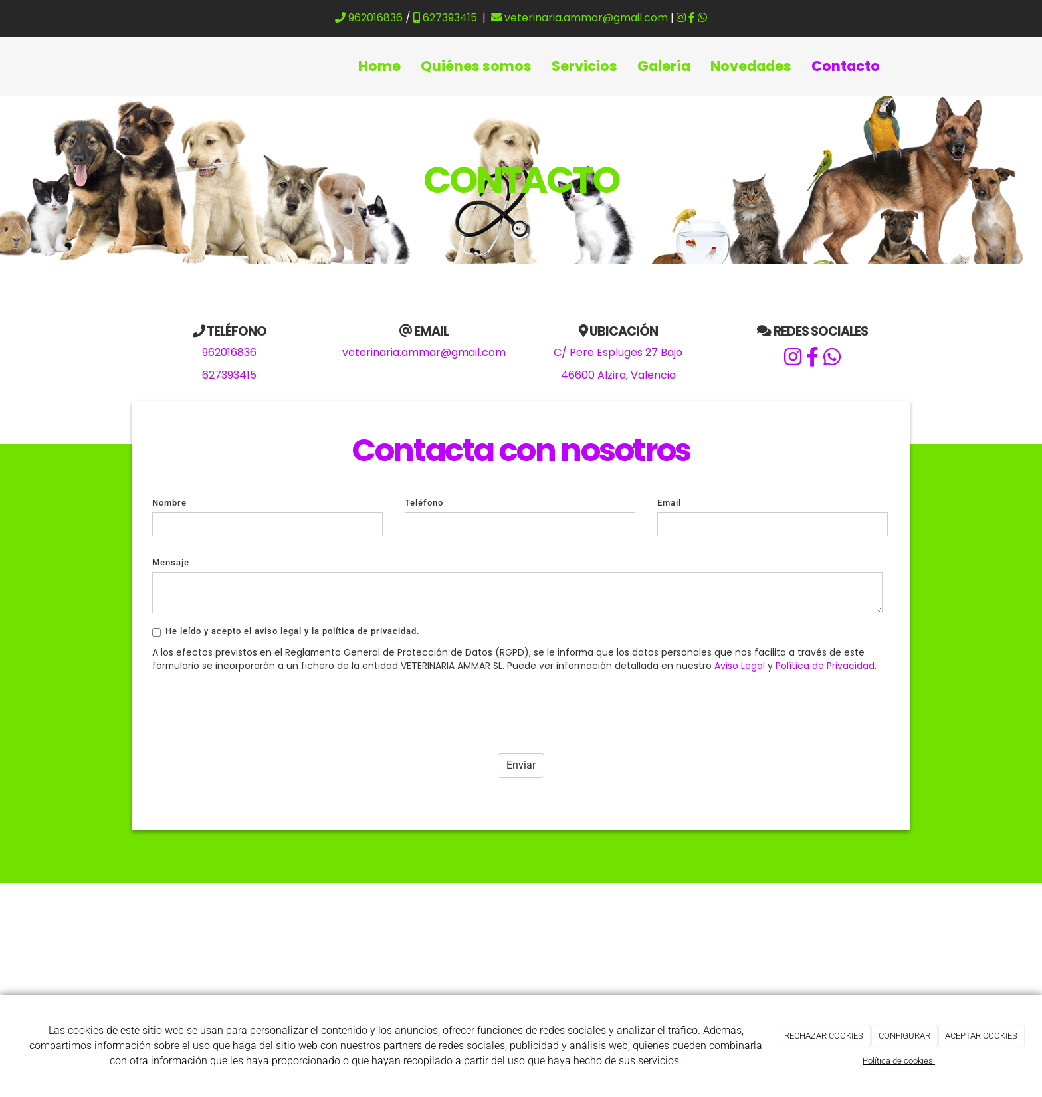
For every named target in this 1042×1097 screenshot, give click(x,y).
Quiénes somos (476, 66)
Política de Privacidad (825, 665)
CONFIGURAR (904, 1036)
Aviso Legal (739, 665)
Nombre (169, 503)
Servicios (584, 66)
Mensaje (170, 562)
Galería (663, 66)
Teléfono (424, 503)
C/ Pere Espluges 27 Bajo (618, 352)
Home (379, 66)
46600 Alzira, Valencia (618, 375)
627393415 (445, 17)
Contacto (845, 66)
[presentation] (253, 709)
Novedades (750, 66)
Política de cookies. (899, 1061)
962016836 (369, 17)
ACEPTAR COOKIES (981, 1036)
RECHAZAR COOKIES (823, 1036)
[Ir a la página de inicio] (139, 66)
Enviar (521, 765)
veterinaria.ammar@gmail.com (579, 17)
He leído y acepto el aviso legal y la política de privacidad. (286, 631)
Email (669, 503)
